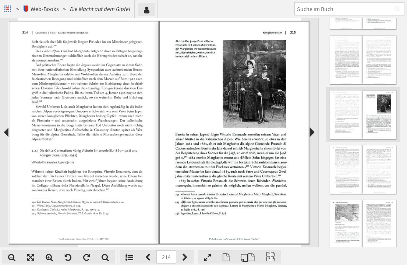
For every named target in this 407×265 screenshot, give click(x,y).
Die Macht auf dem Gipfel (100, 9)
